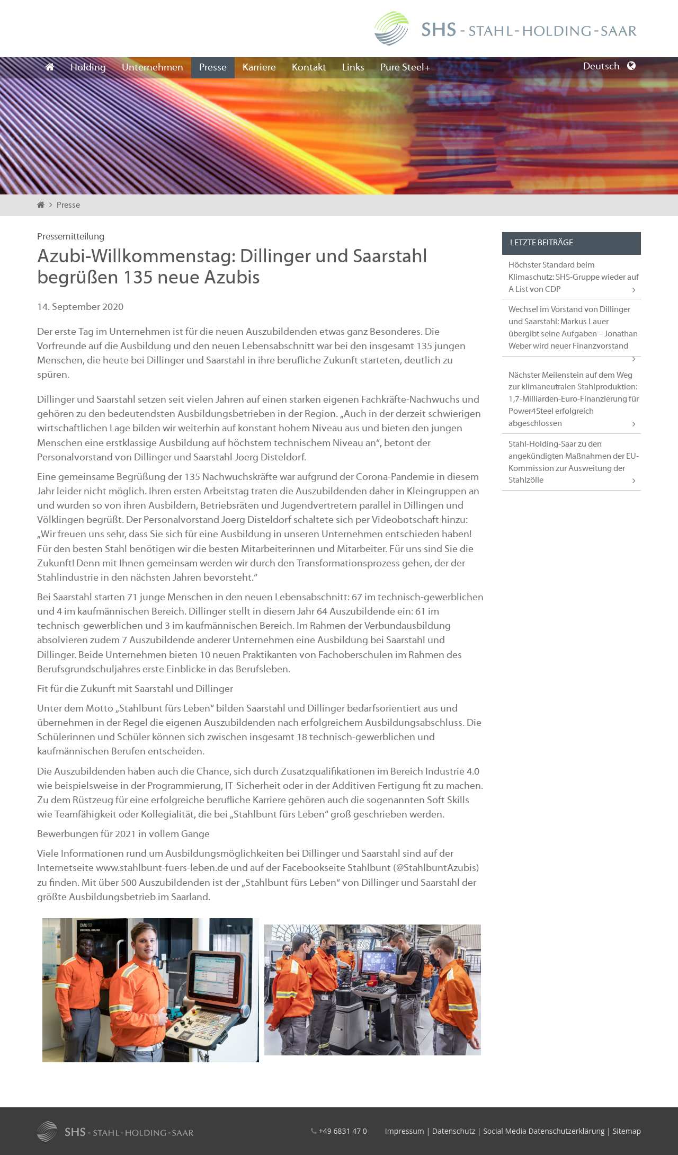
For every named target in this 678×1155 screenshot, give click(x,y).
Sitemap (627, 1131)
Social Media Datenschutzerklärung (543, 1131)
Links (353, 68)
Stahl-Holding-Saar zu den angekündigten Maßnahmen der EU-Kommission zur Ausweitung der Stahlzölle (573, 462)
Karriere (259, 68)
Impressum (404, 1131)
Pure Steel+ (405, 68)
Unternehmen (152, 68)
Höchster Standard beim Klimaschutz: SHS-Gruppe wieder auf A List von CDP (573, 277)
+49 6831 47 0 (343, 1131)
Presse (213, 68)
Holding (88, 68)
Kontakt (309, 68)
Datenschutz (453, 1131)
